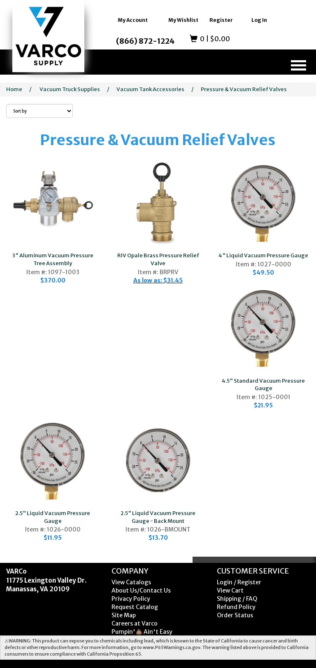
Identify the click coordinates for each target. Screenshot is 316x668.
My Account (133, 20)
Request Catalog (135, 607)
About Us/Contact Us (141, 590)
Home (14, 89)
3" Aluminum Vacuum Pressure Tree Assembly (52, 259)
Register (221, 20)
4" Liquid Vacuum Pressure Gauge (263, 255)
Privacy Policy (131, 598)
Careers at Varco (135, 623)
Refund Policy (236, 607)
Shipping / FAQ (237, 598)
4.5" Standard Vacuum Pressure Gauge (263, 384)
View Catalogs (131, 582)
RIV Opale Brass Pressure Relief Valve (158, 259)
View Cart (230, 590)
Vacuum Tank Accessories (150, 89)
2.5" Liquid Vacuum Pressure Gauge (52, 517)
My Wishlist (183, 20)
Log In (259, 20)
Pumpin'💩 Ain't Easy (142, 631)
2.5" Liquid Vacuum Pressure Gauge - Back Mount (158, 517)
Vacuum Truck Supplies (70, 89)
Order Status (235, 615)
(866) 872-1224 (145, 41)
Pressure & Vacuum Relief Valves (244, 89)
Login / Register (239, 582)
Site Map (124, 615)
